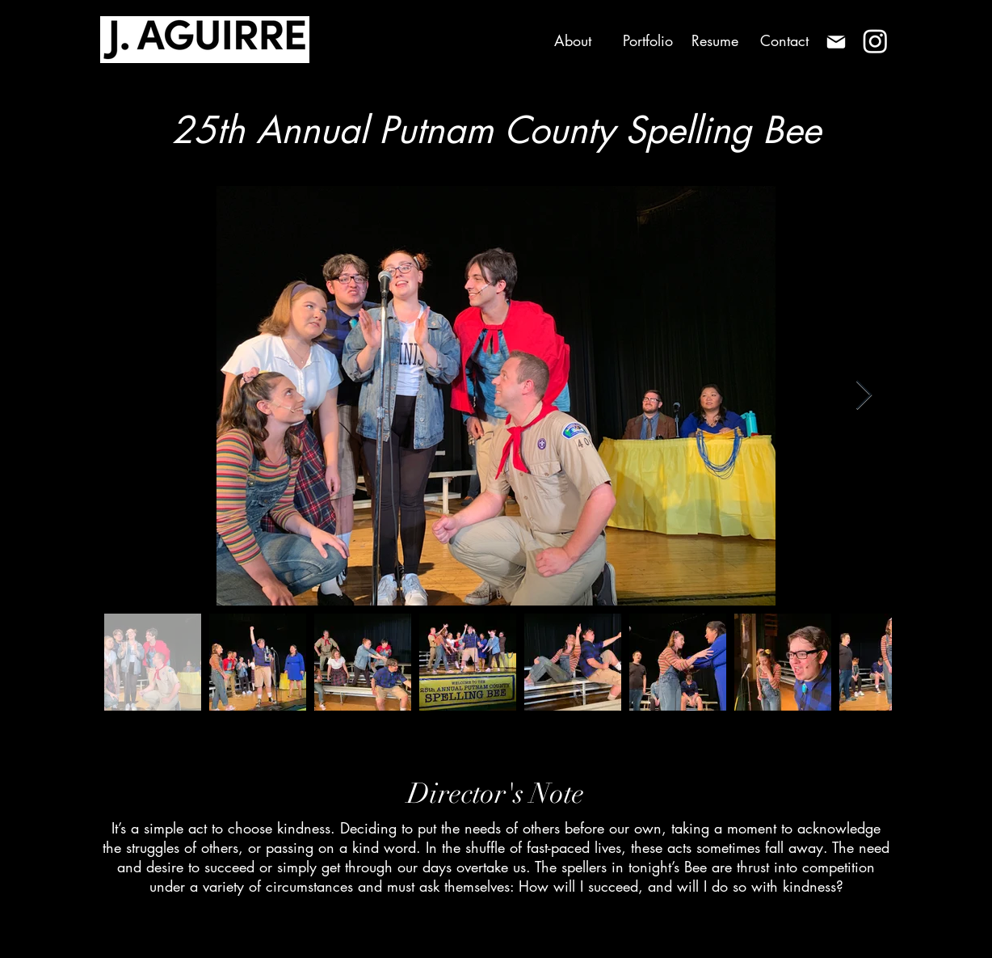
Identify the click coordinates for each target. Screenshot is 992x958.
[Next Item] (864, 395)
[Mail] (835, 41)
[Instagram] (875, 41)
